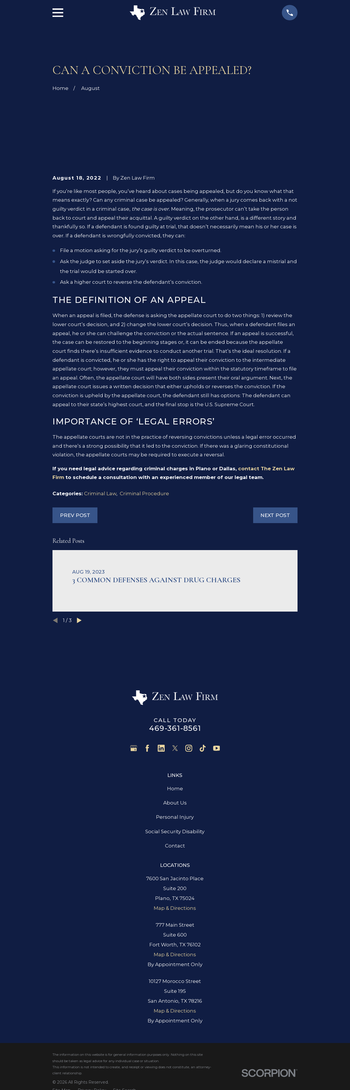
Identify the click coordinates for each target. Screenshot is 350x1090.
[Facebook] (147, 748)
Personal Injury (175, 817)
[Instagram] (188, 748)
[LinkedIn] (161, 748)
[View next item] (79, 620)
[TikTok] (202, 748)
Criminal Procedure (144, 493)
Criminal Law (100, 493)
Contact (175, 846)
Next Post (275, 515)
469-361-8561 (175, 728)
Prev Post (75, 515)
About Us (175, 803)
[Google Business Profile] (133, 748)
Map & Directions (175, 908)
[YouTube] (216, 748)
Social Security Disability (174, 831)
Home (175, 788)
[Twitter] (175, 748)
